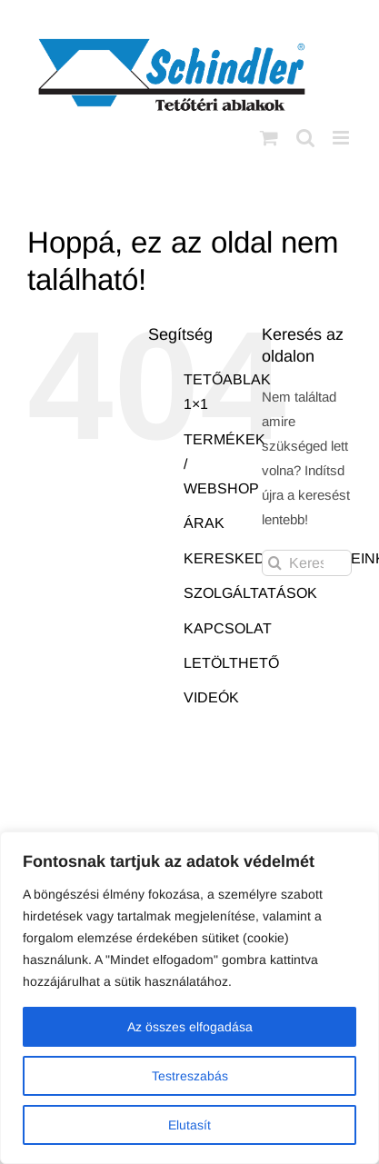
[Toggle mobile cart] (269, 137)
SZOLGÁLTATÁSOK (250, 593)
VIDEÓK (211, 697)
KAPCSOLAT (228, 628)
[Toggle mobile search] (305, 137)
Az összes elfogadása (190, 1027)
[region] (189, 997)
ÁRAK (204, 523)
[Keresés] (275, 563)
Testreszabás (190, 1076)
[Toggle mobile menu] (342, 137)
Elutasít (189, 1125)
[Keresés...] (307, 563)
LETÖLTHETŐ (231, 663)
